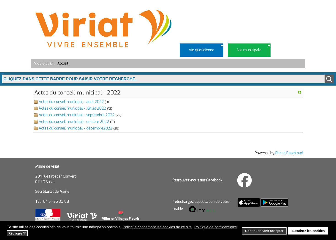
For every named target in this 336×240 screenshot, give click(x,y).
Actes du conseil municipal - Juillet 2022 (72, 108)
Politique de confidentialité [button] (215, 227)
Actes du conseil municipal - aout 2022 (71, 101)
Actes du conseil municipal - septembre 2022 (77, 115)
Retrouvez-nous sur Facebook (197, 180)
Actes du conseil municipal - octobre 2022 (74, 121)
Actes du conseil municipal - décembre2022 (75, 128)
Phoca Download (289, 153)
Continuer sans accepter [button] (264, 231)
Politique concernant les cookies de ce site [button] (157, 227)
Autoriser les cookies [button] (308, 231)
